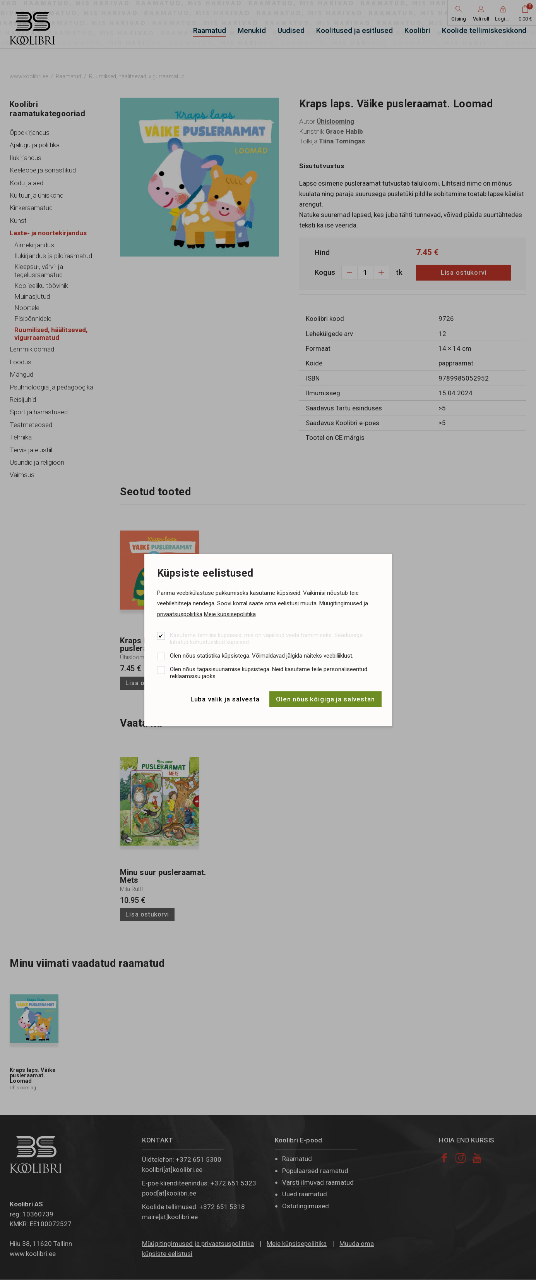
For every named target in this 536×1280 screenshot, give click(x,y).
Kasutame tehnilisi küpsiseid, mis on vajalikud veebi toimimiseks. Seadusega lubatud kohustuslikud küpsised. (266, 639)
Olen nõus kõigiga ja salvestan (325, 699)
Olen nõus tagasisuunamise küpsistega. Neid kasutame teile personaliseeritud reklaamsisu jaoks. (268, 673)
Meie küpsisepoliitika (230, 614)
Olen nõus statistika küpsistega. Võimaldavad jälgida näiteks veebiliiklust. (261, 655)
